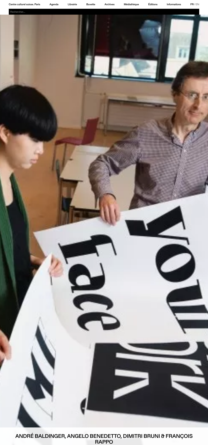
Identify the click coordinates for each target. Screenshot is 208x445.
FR (192, 4)
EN (197, 4)
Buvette (90, 4)
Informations (174, 4)
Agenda (54, 4)
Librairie (72, 4)
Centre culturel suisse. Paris (24, 4)
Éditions (152, 4)
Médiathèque (131, 4)
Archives (109, 4)
